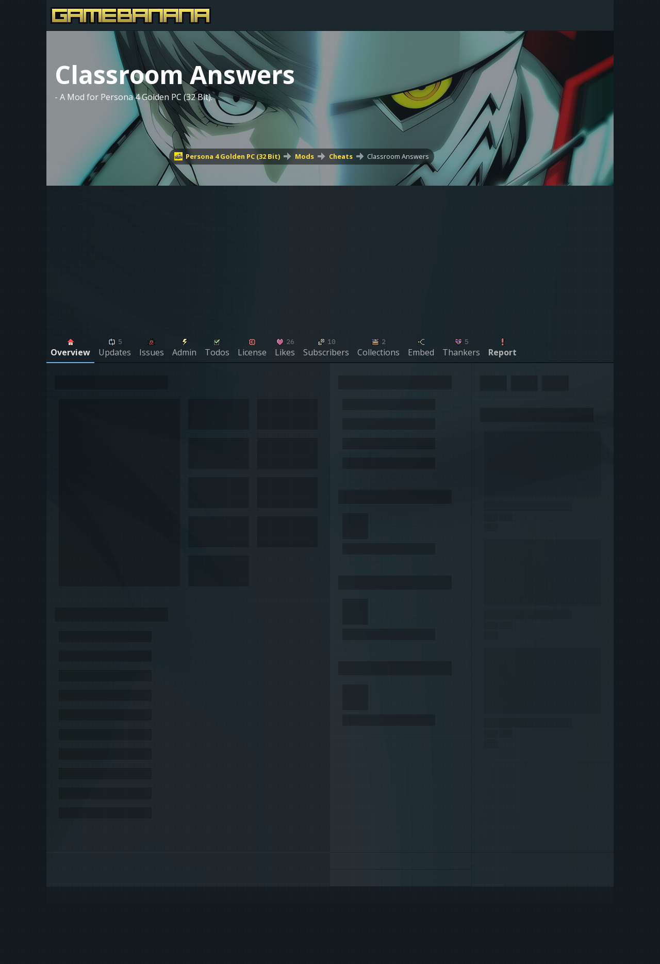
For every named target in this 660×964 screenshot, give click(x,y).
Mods (304, 156)
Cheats (341, 156)
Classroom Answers (398, 156)
